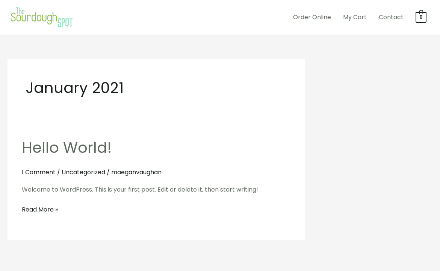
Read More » (40, 209)
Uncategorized (83, 172)
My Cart (355, 17)
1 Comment (39, 172)
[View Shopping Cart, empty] (421, 17)
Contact (391, 17)
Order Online (312, 17)
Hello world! (67, 147)
